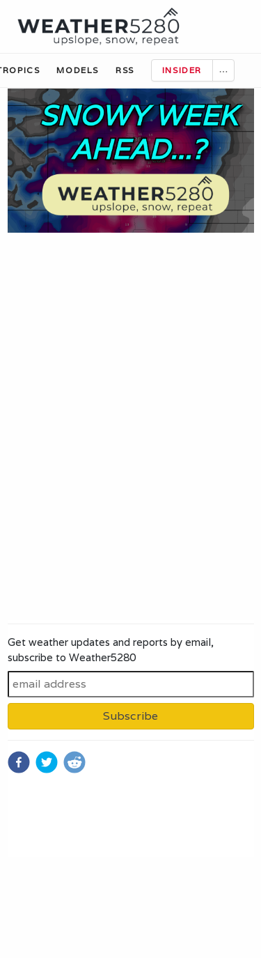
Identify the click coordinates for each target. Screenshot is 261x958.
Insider (182, 70)
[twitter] (46, 762)
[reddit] (74, 762)
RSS (125, 70)
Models (77, 70)
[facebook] (19, 762)
